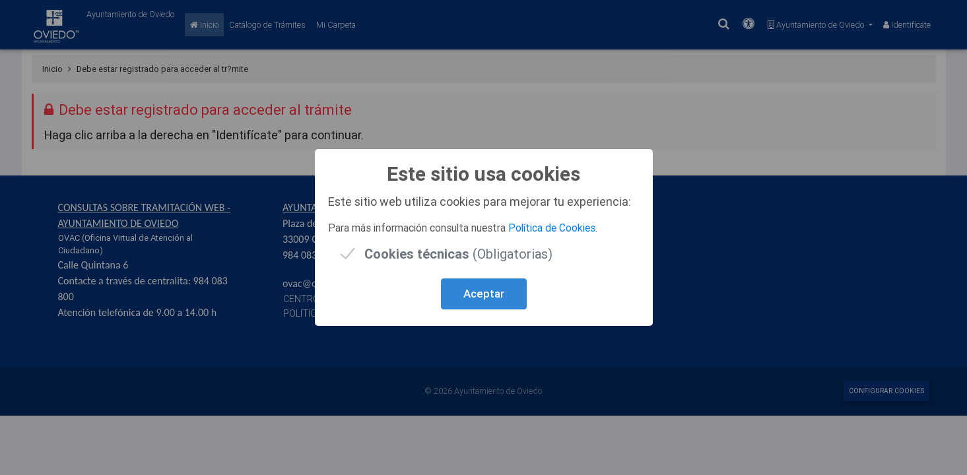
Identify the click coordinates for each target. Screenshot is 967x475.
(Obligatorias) (458, 253)
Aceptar (483, 293)
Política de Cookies (551, 227)
